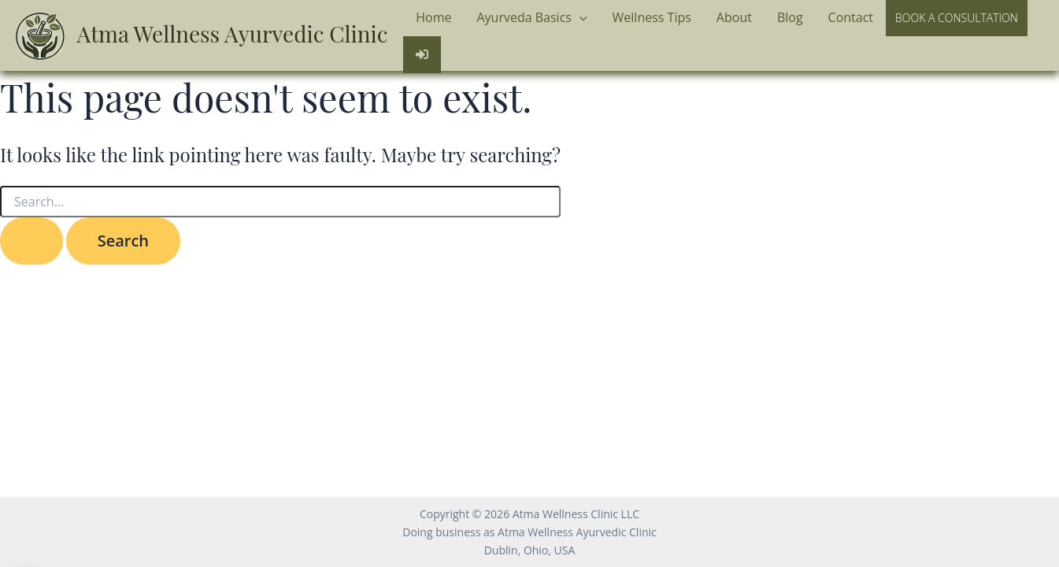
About (734, 17)
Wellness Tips (652, 17)
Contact (850, 17)
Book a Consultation (956, 17)
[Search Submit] (31, 241)
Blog (790, 17)
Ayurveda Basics (531, 18)
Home (433, 17)
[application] (579, 18)
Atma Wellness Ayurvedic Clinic (232, 33)
